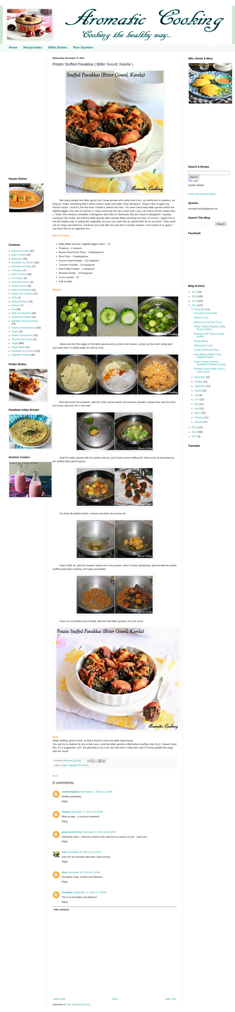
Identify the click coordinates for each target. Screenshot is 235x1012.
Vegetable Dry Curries (78, 765)
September (200, 386)
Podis (14, 297)
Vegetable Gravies (20, 355)
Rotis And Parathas (21, 313)
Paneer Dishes (19, 286)
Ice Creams (17, 278)
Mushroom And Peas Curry (207, 322)
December (200, 309)
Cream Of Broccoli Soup (206, 350)
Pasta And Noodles (21, 290)
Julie (64, 852)
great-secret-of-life (72, 832)
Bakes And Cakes (20, 251)
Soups (14, 331)
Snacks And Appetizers (23, 327)
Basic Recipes (18, 254)
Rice (13, 309)
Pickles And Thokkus (22, 293)
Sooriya (66, 812)
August (198, 390)
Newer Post (59, 999)
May (196, 404)
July (196, 395)
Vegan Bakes (18, 347)
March (198, 413)
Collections (17, 270)
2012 (195, 432)
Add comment (61, 909)
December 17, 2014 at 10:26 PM (99, 832)
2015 (195, 301)
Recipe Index (32, 47)
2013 (195, 427)
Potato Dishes (201, 341)
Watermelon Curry (203, 345)
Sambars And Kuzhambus (24, 321)
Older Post (170, 999)
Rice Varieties (83, 47)
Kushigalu (67, 892)
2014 (195, 305)
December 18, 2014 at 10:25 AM (84, 852)
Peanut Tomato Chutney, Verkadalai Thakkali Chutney (210, 363)
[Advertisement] (25, 114)
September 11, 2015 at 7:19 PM (90, 892)
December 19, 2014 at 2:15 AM (84, 872)
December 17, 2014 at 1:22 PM (96, 791)
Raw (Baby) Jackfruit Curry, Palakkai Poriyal (208, 355)
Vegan (64, 765)
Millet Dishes (57, 47)
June (197, 399)
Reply (65, 801)
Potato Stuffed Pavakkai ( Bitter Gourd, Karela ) (210, 328)
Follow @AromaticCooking (201, 194)
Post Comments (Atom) (78, 1004)
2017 (195, 292)
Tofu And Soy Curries (22, 339)
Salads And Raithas (21, 317)
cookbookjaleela (70, 791)
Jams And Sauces (20, 282)
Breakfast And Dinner (22, 262)
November (200, 377)
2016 (195, 296)
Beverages (16, 258)
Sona (64, 872)
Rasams (15, 305)
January (198, 422)
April (197, 408)
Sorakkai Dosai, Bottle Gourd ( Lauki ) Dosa (209, 370)
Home (13, 47)
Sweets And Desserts (22, 335)
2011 (195, 436)
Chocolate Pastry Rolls (205, 313)
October (198, 381)
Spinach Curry (201, 317)
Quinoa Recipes (19, 301)
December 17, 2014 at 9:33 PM (87, 812)
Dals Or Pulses (19, 274)
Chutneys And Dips (21, 266)
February (199, 417)
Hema (67, 760)
